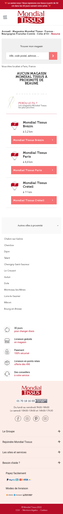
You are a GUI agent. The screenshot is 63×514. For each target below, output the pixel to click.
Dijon (7, 252)
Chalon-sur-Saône (13, 239)
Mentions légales (30, 510)
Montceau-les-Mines (14, 290)
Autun (7, 277)
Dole (6, 283)
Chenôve (9, 245)
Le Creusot (10, 271)
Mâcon (7, 303)
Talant (7, 258)
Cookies (43, 510)
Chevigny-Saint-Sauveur (16, 265)
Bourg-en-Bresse (13, 309)
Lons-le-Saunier (12, 296)
